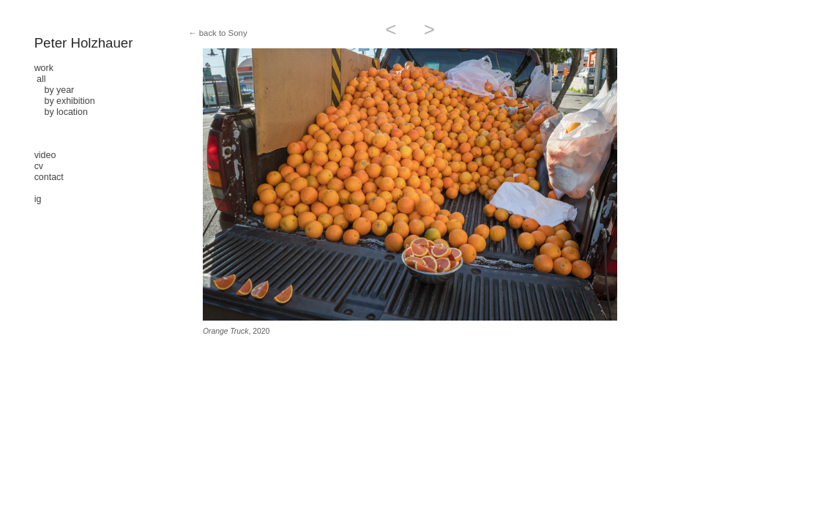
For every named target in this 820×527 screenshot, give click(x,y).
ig (38, 199)
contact (49, 177)
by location (61, 112)
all (41, 79)
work (43, 68)
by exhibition (64, 101)
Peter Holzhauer (83, 43)
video (45, 155)
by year (54, 90)
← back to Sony (217, 33)
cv (38, 166)
